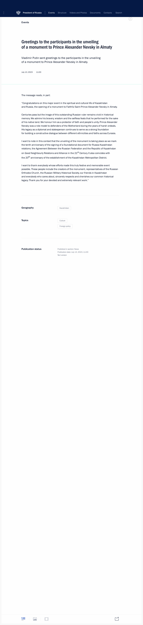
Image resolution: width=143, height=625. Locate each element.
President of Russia (32, 4)
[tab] (23, 619)
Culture (62, 220)
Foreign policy (65, 226)
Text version (62, 255)
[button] (4, 4)
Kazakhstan (64, 208)
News (76, 249)
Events (25, 22)
